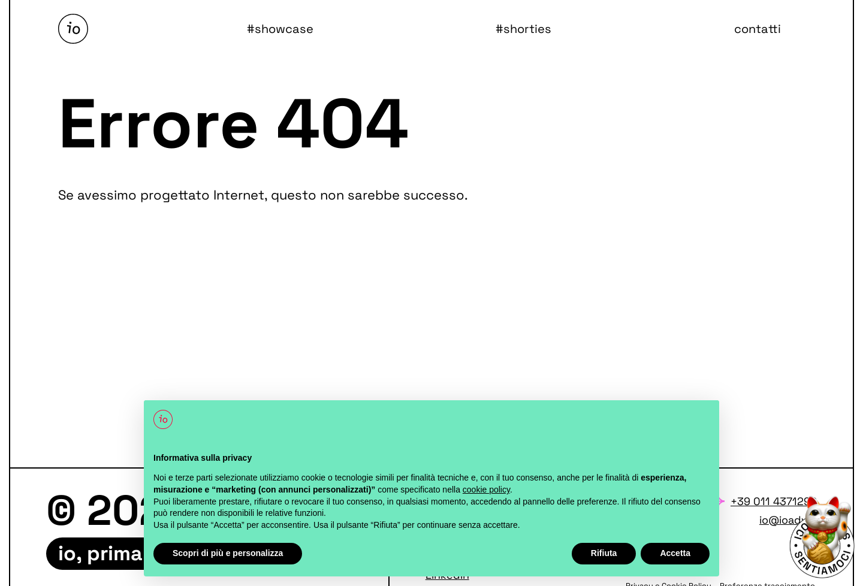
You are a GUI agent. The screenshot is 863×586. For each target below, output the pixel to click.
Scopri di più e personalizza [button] (228, 553)
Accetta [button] (675, 553)
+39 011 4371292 (774, 501)
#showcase (280, 29)
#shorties (523, 29)
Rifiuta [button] (604, 553)
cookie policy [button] (486, 489)
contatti (757, 29)
